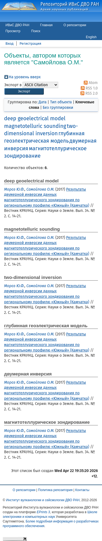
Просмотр (12, 31)
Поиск (35, 31)
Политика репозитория (55, 490)
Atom (90, 82)
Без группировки (58, 107)
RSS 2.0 (88, 93)
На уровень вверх (25, 77)
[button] (24, 91)
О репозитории (74, 25)
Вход (9, 43)
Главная (46, 25)
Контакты (82, 490)
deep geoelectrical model (34, 118)
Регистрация (30, 43)
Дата (43, 102)
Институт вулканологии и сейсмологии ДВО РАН (42, 500)
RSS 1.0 (88, 88)
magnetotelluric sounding (35, 126)
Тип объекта (61, 102)
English (91, 37)
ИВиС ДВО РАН (17, 25)
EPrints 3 (43, 512)
